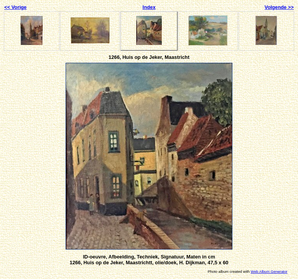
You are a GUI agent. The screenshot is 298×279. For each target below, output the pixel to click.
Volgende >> (279, 7)
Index (148, 7)
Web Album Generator (269, 271)
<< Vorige (15, 7)
